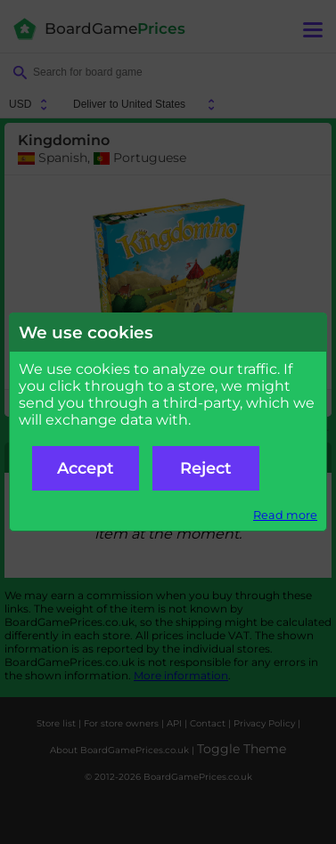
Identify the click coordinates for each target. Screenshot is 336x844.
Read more (285, 515)
